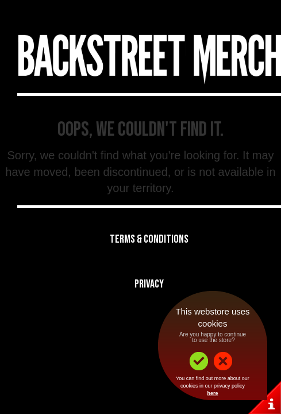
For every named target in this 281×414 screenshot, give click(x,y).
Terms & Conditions (149, 239)
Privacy (149, 284)
